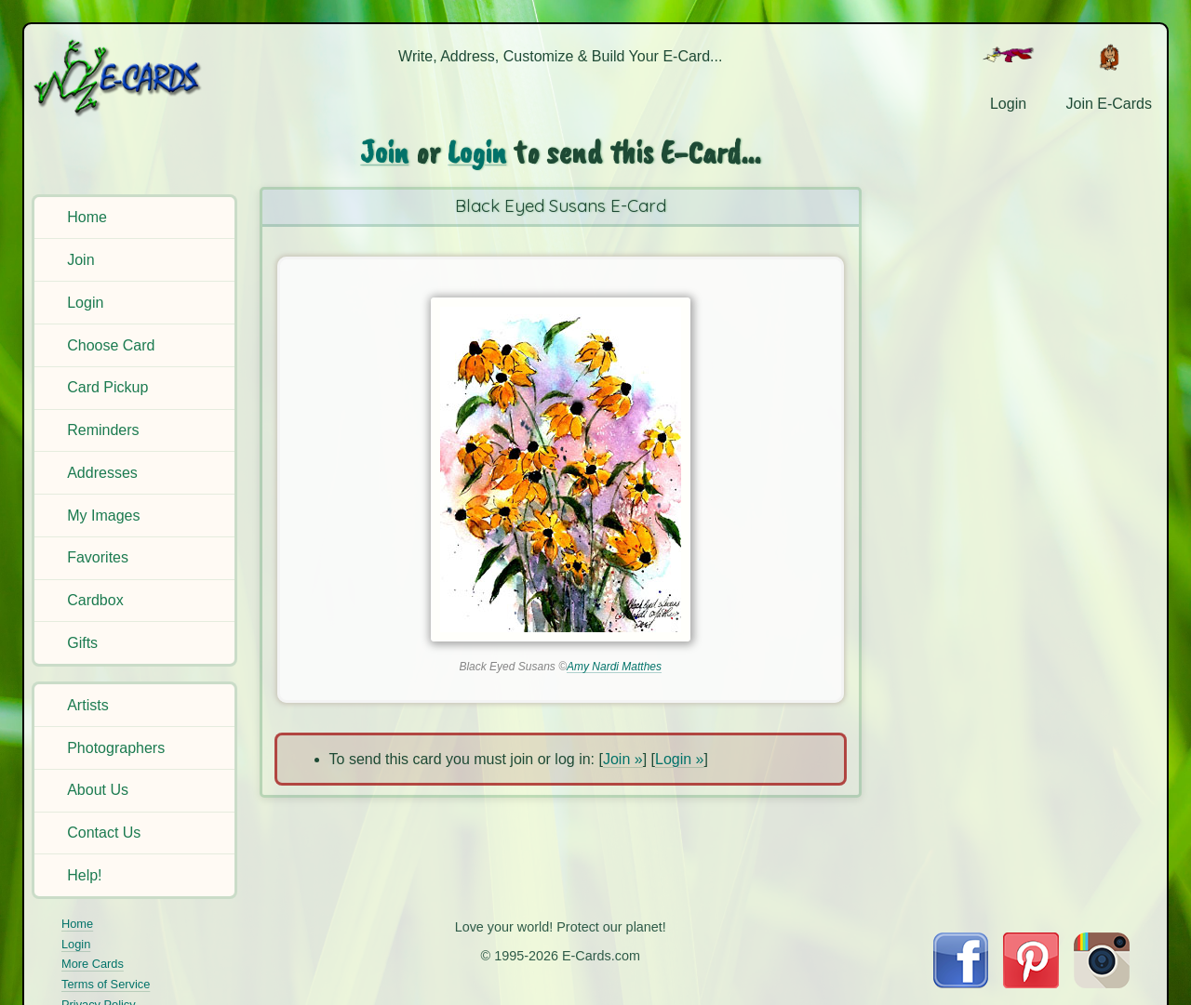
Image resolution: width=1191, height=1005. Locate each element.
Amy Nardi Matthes (614, 666)
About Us (97, 790)
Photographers (116, 748)
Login (85, 303)
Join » (623, 759)
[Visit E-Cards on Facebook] (960, 983)
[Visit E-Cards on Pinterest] (1031, 983)
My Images (103, 515)
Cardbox (95, 600)
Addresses (102, 473)
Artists (87, 705)
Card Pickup (107, 387)
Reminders (103, 430)
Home (87, 217)
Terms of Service (105, 984)
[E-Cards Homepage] (137, 77)
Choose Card (110, 345)
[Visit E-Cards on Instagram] (1102, 983)
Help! (84, 875)
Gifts (82, 643)
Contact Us (104, 832)
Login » (679, 759)
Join (80, 260)
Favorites (97, 557)
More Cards (92, 964)
